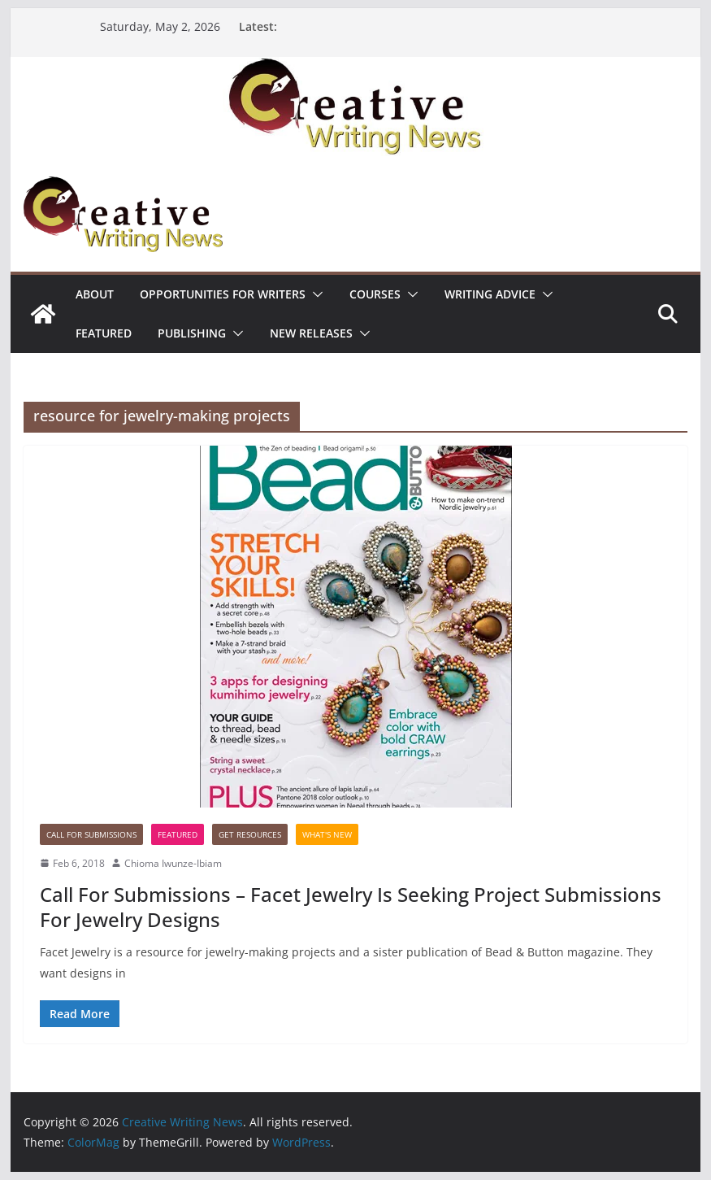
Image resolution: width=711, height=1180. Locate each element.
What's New (327, 834)
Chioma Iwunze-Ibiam (173, 863)
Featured (104, 333)
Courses (375, 294)
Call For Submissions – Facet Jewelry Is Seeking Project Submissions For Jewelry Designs (350, 907)
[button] (314, 294)
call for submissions (91, 834)
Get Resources (250, 834)
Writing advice (489, 294)
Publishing (192, 333)
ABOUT (95, 294)
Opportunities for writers (223, 294)
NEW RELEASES (311, 333)
